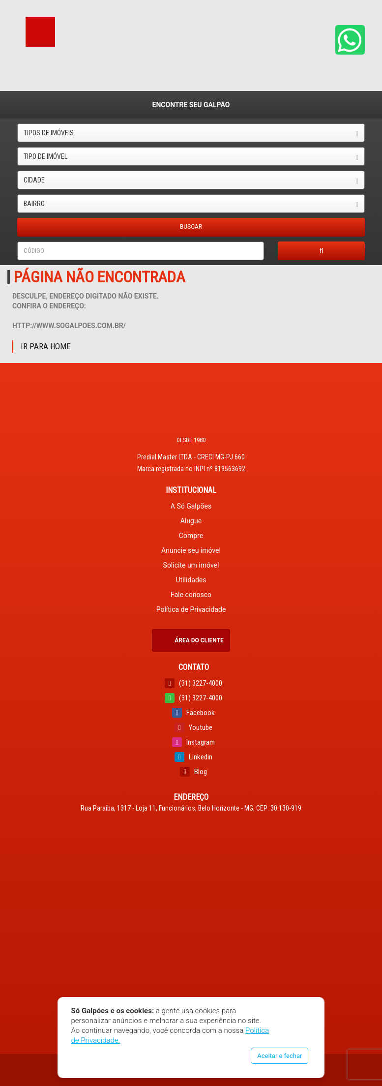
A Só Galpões (191, 506)
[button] (350, 40)
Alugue (191, 521)
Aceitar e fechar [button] (279, 1055)
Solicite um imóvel (191, 565)
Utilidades (191, 580)
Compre (191, 536)
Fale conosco (191, 595)
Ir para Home (46, 346)
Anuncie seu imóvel (191, 550)
